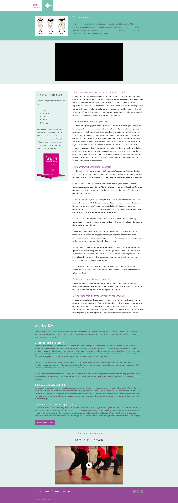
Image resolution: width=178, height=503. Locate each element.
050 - (40, 491)
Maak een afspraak (45, 422)
